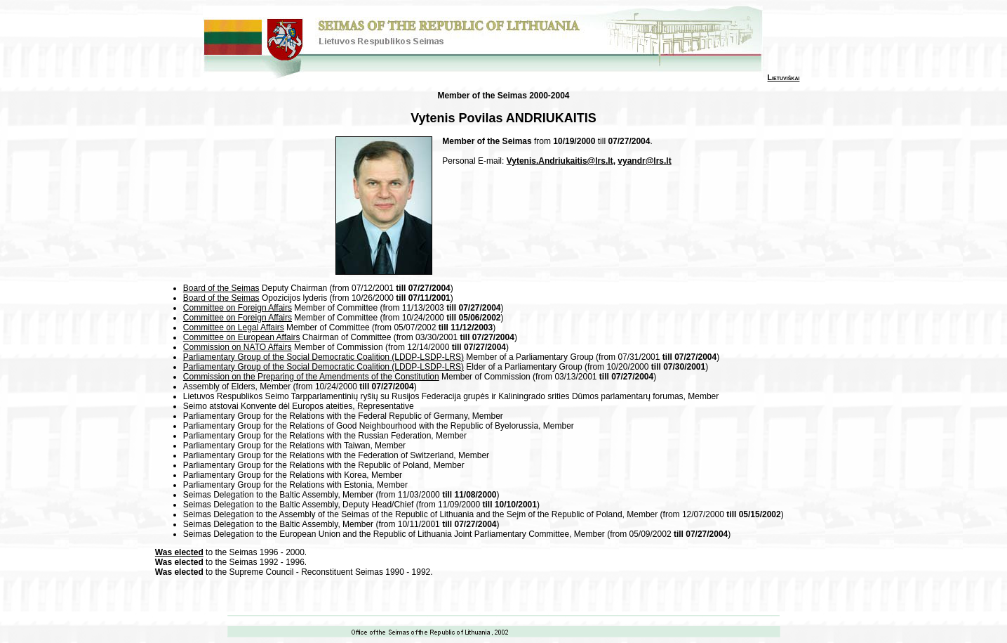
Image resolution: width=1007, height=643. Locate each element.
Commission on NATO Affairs (237, 347)
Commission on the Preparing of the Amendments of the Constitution (311, 377)
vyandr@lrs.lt (644, 161)
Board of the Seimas (221, 288)
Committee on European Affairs (241, 337)
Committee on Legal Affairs (233, 327)
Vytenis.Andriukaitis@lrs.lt (560, 161)
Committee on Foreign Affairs (237, 308)
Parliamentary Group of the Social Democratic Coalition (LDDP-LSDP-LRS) (323, 357)
